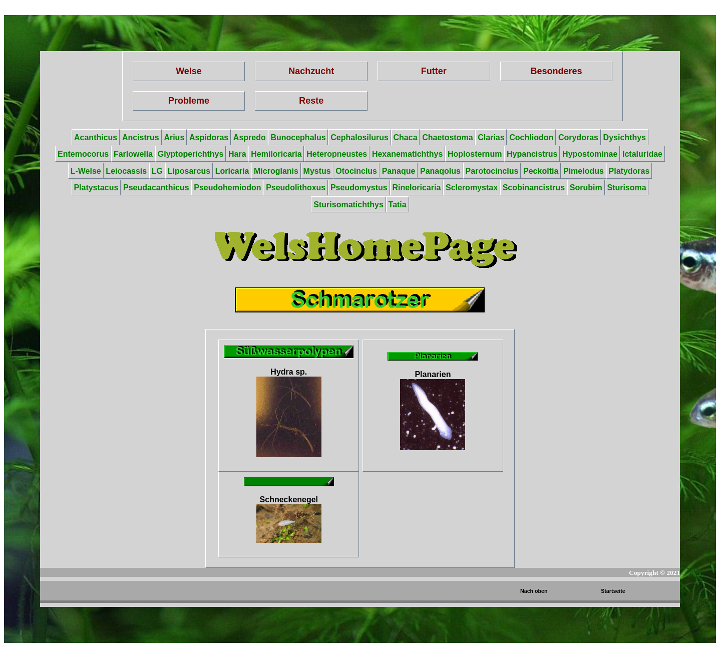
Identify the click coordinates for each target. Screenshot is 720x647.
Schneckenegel (288, 519)
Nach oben (533, 591)
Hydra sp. (288, 412)
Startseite (613, 591)
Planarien (432, 410)
